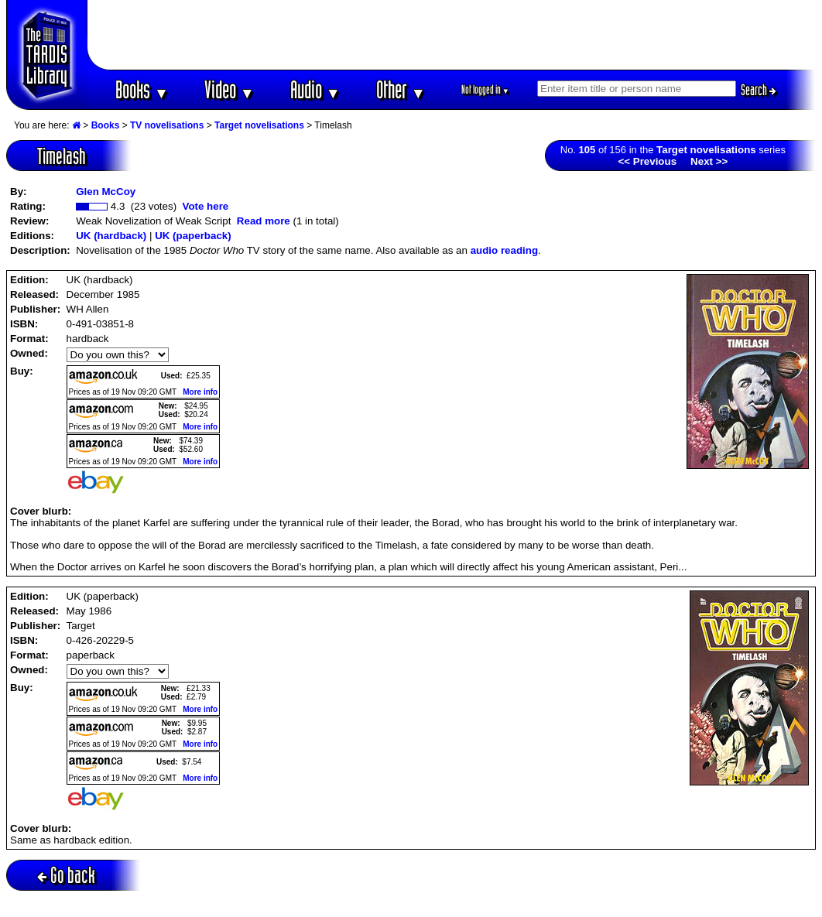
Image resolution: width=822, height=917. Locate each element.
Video (229, 89)
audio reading (504, 250)
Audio (315, 89)
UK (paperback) (193, 235)
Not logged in (485, 89)
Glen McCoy (105, 191)
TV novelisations (167, 125)
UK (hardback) (111, 235)
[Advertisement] (452, 35)
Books (142, 89)
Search (758, 89)
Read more (263, 221)
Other (401, 89)
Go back (66, 875)
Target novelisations (259, 125)
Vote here (205, 206)
